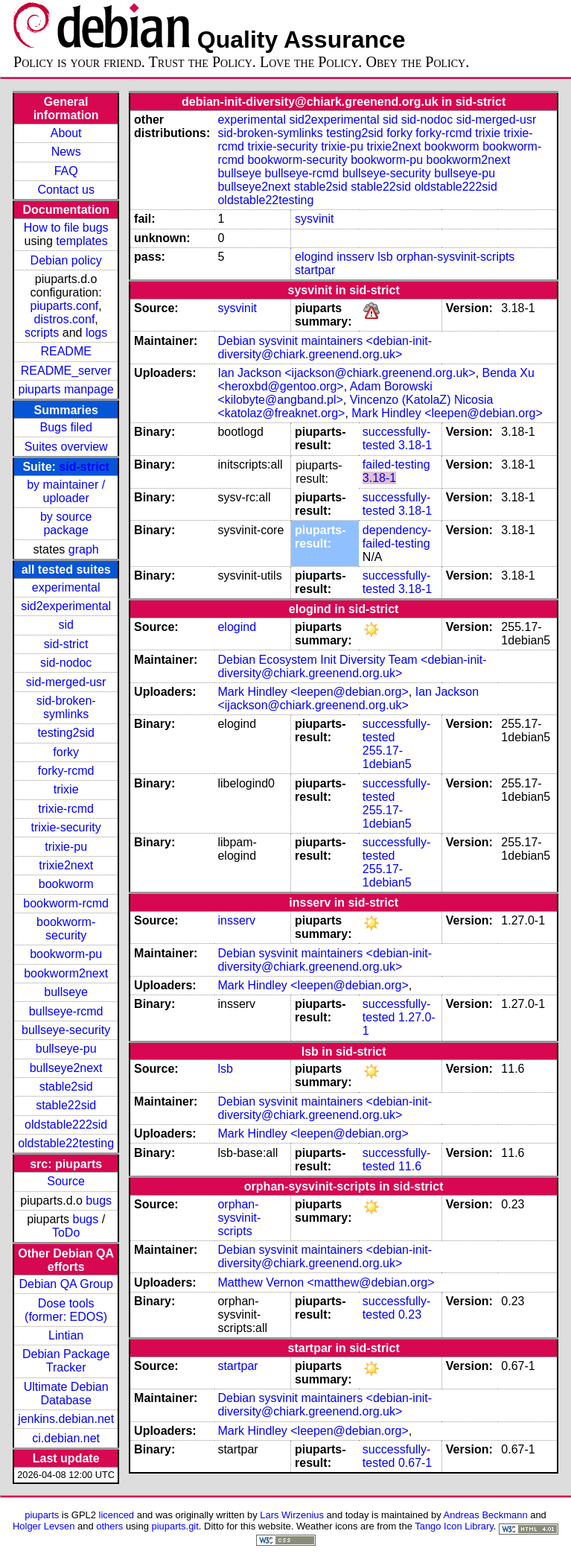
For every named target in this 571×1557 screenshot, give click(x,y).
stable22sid (66, 1105)
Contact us (65, 189)
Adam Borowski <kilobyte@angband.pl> (324, 393)
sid (65, 624)
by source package (66, 523)
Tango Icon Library (454, 1526)
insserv (355, 256)
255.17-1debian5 (387, 757)
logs (96, 332)
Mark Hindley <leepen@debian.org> (446, 413)
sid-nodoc (66, 662)
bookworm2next (66, 973)
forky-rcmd (66, 770)
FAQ (66, 171)
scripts (42, 332)
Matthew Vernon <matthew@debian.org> (325, 1282)
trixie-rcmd (66, 808)
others (109, 1526)
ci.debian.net (66, 1438)
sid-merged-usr (66, 682)
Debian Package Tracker (65, 1361)
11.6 (409, 1166)
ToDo (66, 1232)
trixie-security (66, 827)
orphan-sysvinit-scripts (455, 256)
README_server (66, 370)
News (66, 151)
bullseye (66, 992)
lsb (384, 256)
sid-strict (84, 466)
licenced (117, 1514)
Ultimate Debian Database (66, 1393)
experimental (66, 587)
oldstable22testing (66, 1143)
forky (66, 752)
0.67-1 (415, 1462)
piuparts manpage (66, 389)
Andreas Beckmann (486, 1514)
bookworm (66, 884)
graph (83, 549)
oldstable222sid (66, 1124)
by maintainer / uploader (66, 491)
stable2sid (66, 1086)
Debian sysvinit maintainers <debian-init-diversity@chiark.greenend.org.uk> (324, 347)
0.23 (409, 1314)
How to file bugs (66, 227)
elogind (314, 256)
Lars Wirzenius (292, 1514)
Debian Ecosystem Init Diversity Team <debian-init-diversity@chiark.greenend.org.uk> (351, 666)
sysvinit (314, 218)
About (66, 133)
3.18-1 (415, 445)
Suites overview (66, 446)
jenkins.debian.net (66, 1418)
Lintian (65, 1335)
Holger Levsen (44, 1526)
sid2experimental (66, 606)
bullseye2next (66, 1068)
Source (66, 1181)
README (65, 351)
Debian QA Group (66, 1284)
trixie (66, 789)
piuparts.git (174, 1526)
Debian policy (66, 260)
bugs (99, 1200)
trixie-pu (66, 846)
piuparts (42, 1514)
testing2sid (66, 732)
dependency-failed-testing (397, 537)
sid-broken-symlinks (66, 707)
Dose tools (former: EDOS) (66, 1310)
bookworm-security (65, 929)
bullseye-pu (66, 1048)
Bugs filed (66, 427)
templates (81, 241)
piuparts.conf (65, 305)
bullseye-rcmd (66, 1011)
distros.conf (64, 319)
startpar (315, 270)
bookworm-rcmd (66, 903)
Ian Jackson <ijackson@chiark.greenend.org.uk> (346, 373)
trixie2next (66, 865)
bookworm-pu (66, 954)
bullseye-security (66, 1030)
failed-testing (396, 464)
